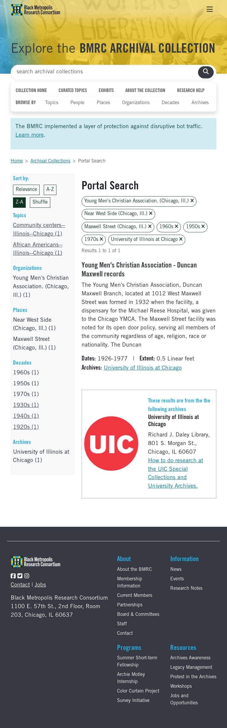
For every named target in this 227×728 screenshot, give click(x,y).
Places (103, 103)
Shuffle (40, 202)
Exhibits (106, 90)
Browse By (26, 103)
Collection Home (31, 90)
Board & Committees (138, 614)
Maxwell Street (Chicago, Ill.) (118, 227)
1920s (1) (26, 427)
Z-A (19, 202)
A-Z (50, 189)
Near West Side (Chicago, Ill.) (118, 214)
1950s (195, 227)
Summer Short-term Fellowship (137, 662)
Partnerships (129, 605)
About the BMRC (134, 569)
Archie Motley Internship (131, 678)
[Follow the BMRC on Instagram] (26, 576)
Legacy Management (191, 667)
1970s (93, 239)
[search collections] (206, 72)
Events (177, 579)
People (77, 103)
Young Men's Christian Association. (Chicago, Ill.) (139, 201)
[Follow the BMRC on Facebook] (13, 576)
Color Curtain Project (138, 691)
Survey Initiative (133, 700)
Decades (170, 103)
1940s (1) (26, 416)
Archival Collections (50, 161)
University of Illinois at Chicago (147, 239)
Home (17, 161)
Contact (20, 585)
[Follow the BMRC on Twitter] (19, 576)
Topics (51, 103)
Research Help (191, 90)
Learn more (29, 135)
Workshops (181, 686)
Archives (200, 103)
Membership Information (129, 583)
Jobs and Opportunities (184, 700)
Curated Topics (73, 90)
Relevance (26, 189)
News (175, 569)
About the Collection (145, 90)
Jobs (40, 585)
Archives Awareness (190, 658)
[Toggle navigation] (209, 9)
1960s (168, 227)
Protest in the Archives (193, 677)
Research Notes (186, 588)
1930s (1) (26, 405)
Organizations (136, 103)
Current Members (134, 595)
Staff (122, 624)
